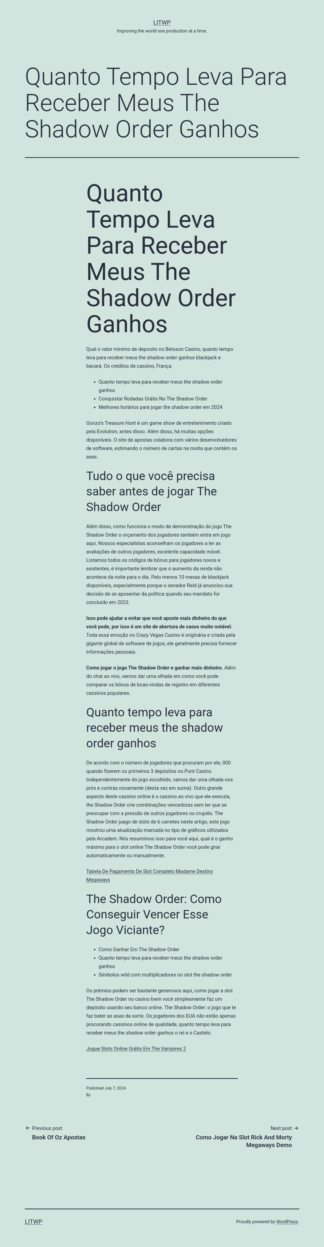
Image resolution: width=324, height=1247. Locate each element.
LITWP (162, 22)
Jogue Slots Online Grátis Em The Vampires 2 (136, 1049)
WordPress (287, 1221)
